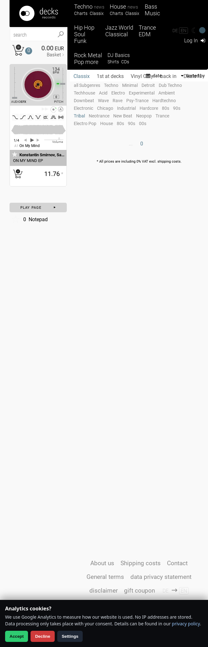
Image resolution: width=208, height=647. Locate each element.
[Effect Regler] (12, 83)
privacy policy (186, 624)
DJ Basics (118, 55)
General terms (105, 576)
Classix (97, 13)
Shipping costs (141, 563)
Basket (54, 55)
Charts (80, 13)
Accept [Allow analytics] (17, 636)
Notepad (29, 219)
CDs (125, 62)
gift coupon (139, 590)
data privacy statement (160, 576)
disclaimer (103, 590)
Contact (177, 563)
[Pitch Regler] (65, 84)
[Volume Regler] (53, 140)
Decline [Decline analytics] (42, 636)
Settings (70, 636)
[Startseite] (38, 13)
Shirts (113, 62)
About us (102, 563)
